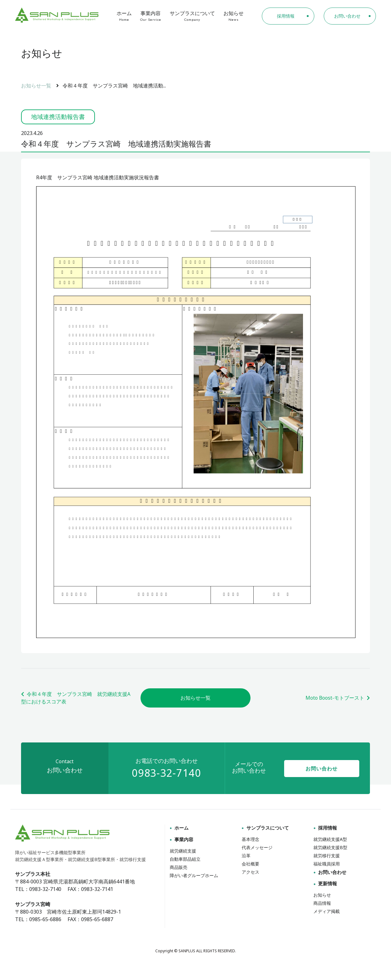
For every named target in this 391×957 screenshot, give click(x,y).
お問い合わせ (322, 769)
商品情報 (322, 903)
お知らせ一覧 (36, 85)
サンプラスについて (192, 16)
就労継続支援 (183, 851)
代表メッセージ (257, 848)
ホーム (124, 16)
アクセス (250, 872)
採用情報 (324, 828)
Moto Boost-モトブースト (337, 698)
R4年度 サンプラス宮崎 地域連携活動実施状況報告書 (97, 177)
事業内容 (150, 16)
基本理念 (250, 840)
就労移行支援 (326, 856)
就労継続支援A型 (330, 840)
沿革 (246, 856)
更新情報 (324, 884)
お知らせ (233, 16)
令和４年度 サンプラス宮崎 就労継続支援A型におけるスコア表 (75, 698)
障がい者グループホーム (194, 875)
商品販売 (178, 867)
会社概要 (250, 864)
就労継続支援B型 (330, 848)
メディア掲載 (326, 911)
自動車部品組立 (185, 859)
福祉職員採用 (326, 864)
